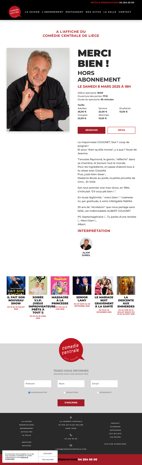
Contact (125, 12)
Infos (121, 130)
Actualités (27, 432)
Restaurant (75, 12)
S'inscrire (71, 402)
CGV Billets (115, 434)
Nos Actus (93, 12)
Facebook (115, 427)
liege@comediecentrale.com (71, 449)
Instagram (115, 430)
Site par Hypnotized (115, 444)
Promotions (71, 392)
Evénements (104, 392)
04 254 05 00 (71, 439)
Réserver (91, 130)
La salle (110, 12)
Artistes (26, 446)
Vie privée (115, 437)
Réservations (26, 425)
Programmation (37, 392)
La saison (26, 421)
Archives (26, 442)
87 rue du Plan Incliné (71, 425)
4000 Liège (71, 428)
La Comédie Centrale (71, 421)
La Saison (32, 12)
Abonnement (26, 428)
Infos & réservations (112, 2)
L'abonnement (53, 12)
